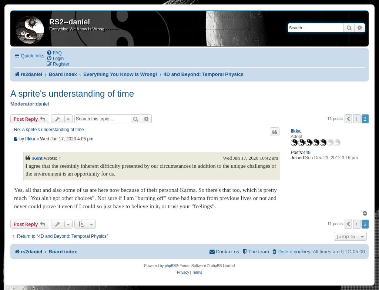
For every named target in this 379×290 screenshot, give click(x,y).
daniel (42, 104)
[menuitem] (54, 53)
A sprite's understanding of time (72, 94)
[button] (348, 118)
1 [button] (356, 119)
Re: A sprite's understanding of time (49, 129)
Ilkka (296, 131)
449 (307, 152)
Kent (37, 158)
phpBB (170, 266)
